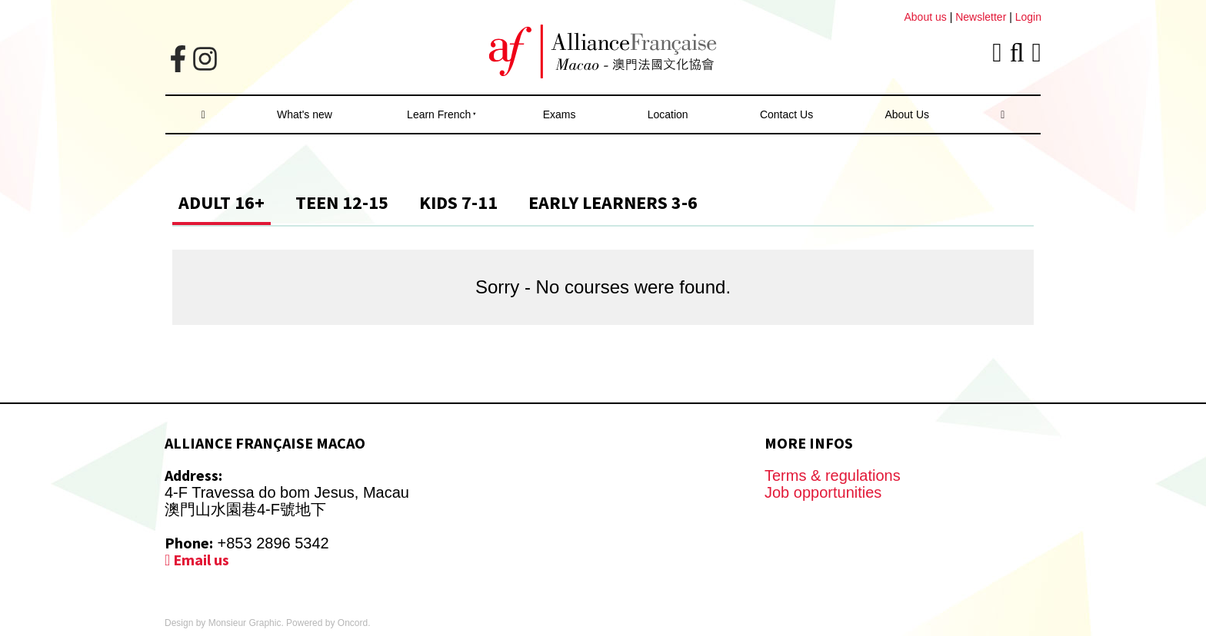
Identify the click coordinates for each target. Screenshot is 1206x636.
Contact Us (786, 114)
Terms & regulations (833, 475)
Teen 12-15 (341, 202)
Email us (197, 559)
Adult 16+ (221, 202)
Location (668, 114)
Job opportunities (823, 492)
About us (925, 17)
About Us (907, 114)
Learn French (439, 114)
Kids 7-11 (458, 202)
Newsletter (982, 17)
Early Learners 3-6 (613, 202)
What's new (304, 114)
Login (1028, 17)
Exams (559, 114)
